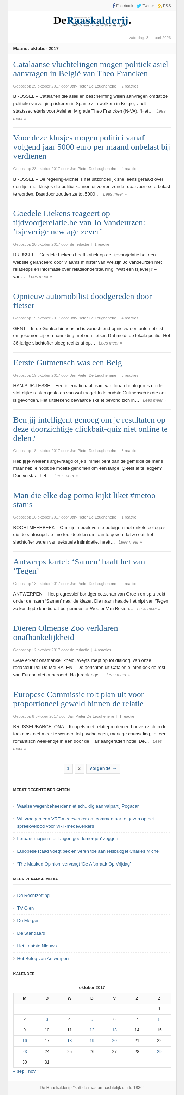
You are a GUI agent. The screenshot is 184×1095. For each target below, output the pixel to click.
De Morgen (28, 920)
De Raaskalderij (55, 1087)
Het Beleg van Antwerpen (43, 958)
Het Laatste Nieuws (37, 946)
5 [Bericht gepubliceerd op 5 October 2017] (92, 1019)
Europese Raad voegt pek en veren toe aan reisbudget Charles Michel (88, 851)
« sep (19, 1071)
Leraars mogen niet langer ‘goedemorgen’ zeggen (67, 838)
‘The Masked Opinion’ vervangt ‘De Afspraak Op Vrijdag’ (74, 864)
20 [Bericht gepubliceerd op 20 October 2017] (114, 1040)
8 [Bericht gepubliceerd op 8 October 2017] (159, 1019)
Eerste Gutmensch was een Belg (67, 362)
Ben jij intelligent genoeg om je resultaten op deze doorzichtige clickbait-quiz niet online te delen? (90, 429)
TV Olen (25, 908)
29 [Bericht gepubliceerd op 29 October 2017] (159, 1051)
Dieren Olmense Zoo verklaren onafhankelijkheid (65, 632)
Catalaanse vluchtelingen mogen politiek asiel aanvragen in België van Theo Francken (91, 69)
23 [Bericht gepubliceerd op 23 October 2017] (24, 1051)
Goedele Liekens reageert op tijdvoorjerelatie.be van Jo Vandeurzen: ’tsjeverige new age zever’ (79, 222)
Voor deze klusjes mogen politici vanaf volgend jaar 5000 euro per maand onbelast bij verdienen (91, 147)
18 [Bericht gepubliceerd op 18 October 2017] (69, 1040)
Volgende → (103, 768)
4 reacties (129, 169)
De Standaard (31, 933)
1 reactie (101, 244)
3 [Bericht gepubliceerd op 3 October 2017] (47, 1019)
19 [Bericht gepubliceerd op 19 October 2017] (92, 1040)
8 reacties (129, 451)
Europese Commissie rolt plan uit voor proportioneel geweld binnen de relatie (78, 699)
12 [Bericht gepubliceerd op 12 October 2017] (92, 1030)
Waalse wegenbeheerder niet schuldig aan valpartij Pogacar (78, 806)
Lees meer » (115, 194)
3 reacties (129, 375)
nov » (33, 1071)
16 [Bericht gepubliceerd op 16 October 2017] (24, 1040)
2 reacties (129, 86)
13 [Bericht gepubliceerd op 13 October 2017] (114, 1030)
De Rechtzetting (33, 895)
